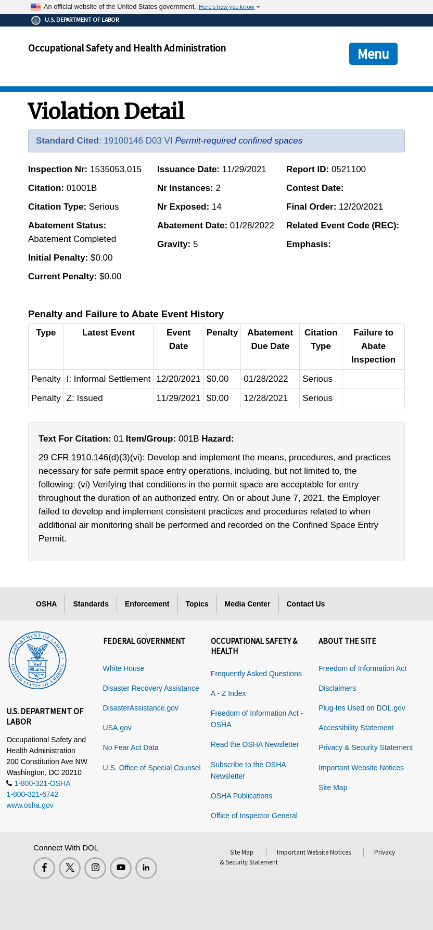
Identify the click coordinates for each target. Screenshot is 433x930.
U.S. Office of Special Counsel (152, 768)
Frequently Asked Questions (256, 673)
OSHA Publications (241, 796)
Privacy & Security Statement (366, 747)
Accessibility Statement (356, 728)
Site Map (333, 787)
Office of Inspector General (254, 815)
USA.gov (117, 728)
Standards (90, 604)
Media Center (248, 604)
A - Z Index (228, 693)
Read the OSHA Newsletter (255, 744)
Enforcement (147, 604)
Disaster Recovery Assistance (151, 688)
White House (124, 668)
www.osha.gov (29, 805)
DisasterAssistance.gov (141, 708)
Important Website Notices (361, 768)
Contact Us (306, 604)
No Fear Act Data (131, 747)
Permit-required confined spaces (238, 141)
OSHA (46, 604)
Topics (197, 604)
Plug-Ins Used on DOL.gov (362, 708)
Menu (373, 53)
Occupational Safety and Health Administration (127, 48)
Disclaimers (337, 688)
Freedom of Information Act (362, 668)
